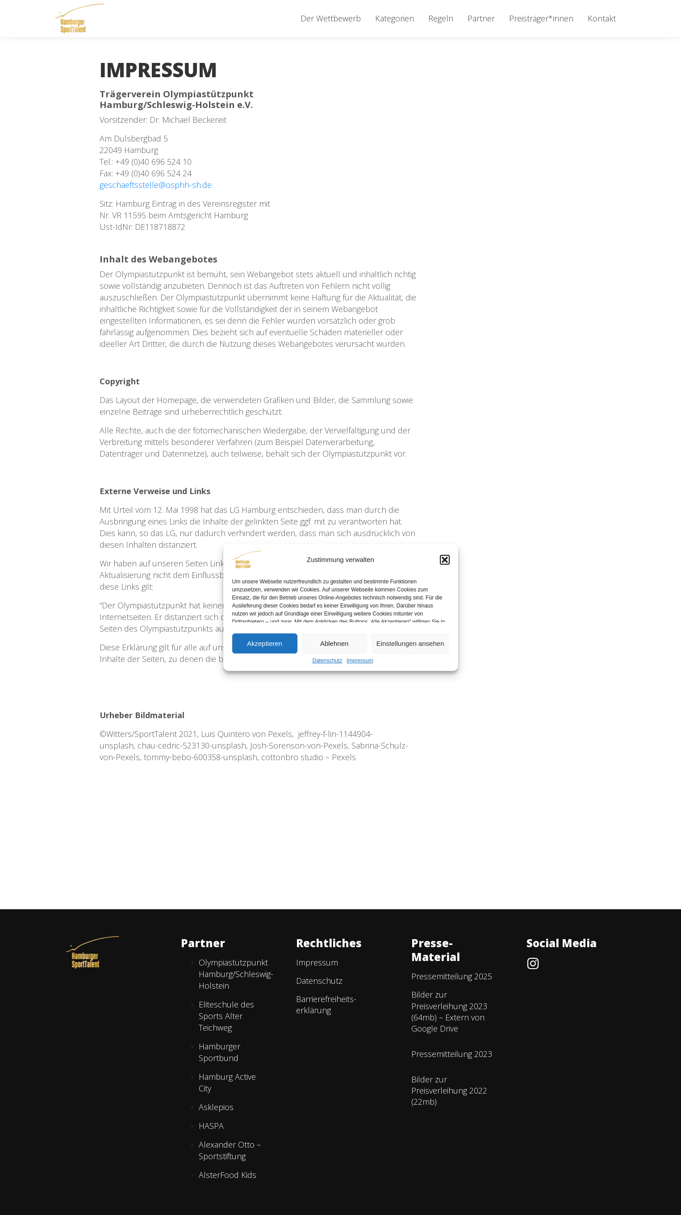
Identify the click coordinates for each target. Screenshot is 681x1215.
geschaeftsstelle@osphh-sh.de (156, 184)
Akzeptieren (264, 643)
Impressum (360, 661)
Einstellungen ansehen (410, 643)
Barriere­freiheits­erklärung (326, 1004)
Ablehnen (334, 643)
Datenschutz (327, 661)
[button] (444, 559)
